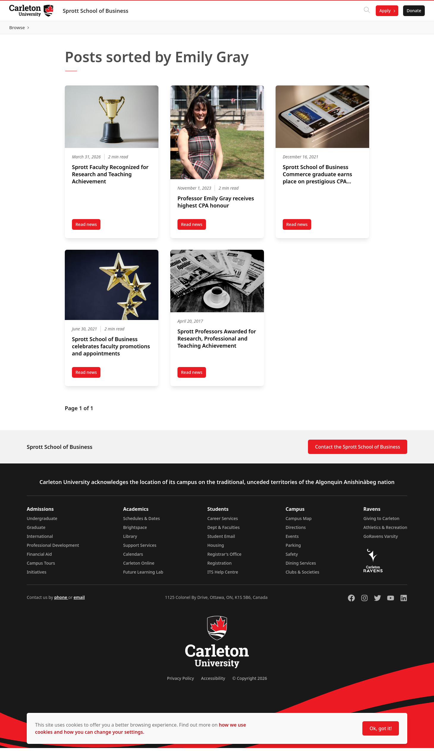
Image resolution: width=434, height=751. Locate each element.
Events (292, 539)
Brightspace (135, 530)
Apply (384, 10)
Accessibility (213, 681)
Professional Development (53, 548)
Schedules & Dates (141, 521)
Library (130, 539)
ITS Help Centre (222, 575)
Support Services (139, 548)
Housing (215, 548)
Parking (293, 548)
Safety (292, 557)
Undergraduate (42, 521)
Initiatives (36, 575)
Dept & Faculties (223, 530)
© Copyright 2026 (249, 681)
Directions (296, 530)
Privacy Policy (180, 681)
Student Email (221, 539)
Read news (88, 228)
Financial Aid (39, 557)
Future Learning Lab (143, 575)
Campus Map (299, 521)
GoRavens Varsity (381, 539)
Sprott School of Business (96, 10)
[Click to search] (366, 10)
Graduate (36, 530)
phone (61, 600)
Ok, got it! (380, 728)
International (40, 539)
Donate (413, 10)
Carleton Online (138, 566)
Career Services (222, 521)
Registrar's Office (224, 557)
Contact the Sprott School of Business (357, 449)
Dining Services (301, 566)
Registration (219, 566)
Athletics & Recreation (385, 530)
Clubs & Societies (302, 575)
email (79, 600)
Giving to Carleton (382, 521)
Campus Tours (41, 566)
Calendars (133, 557)
